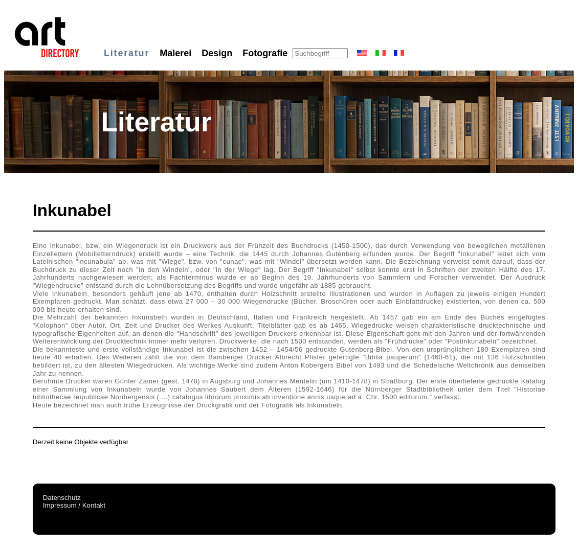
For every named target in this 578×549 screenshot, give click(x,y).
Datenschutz (62, 497)
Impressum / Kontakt (74, 505)
